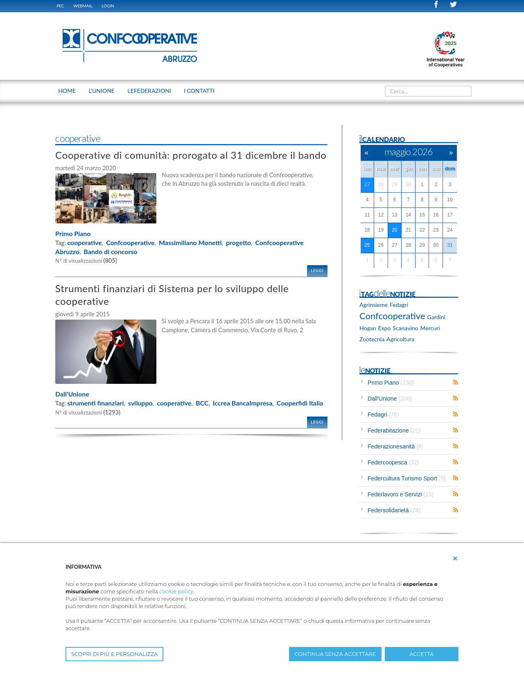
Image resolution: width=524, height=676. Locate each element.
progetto (238, 242)
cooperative (84, 242)
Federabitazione (394, 430)
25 (367, 245)
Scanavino (405, 327)
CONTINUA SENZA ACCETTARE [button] (335, 654)
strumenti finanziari (95, 403)
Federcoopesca (393, 462)
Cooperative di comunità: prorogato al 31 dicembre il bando (191, 155)
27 (367, 184)
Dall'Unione (72, 394)
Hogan (367, 327)
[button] (455, 558)
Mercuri (430, 327)
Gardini (436, 316)
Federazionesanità (395, 446)
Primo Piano (72, 233)
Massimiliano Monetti (190, 242)
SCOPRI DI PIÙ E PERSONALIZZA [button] (114, 654)
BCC (202, 403)
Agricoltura (400, 339)
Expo (384, 327)
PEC (60, 5)
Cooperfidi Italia (300, 403)
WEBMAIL (83, 5)
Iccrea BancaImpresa (243, 403)
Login (108, 5)
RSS (455, 382)
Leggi (317, 270)
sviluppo (140, 403)
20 (394, 230)
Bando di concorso (110, 251)
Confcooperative (130, 242)
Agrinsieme (373, 304)
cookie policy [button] (176, 591)
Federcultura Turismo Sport (407, 478)
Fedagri (399, 304)
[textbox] (425, 91)
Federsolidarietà (394, 510)
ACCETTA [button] (422, 654)
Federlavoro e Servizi (401, 494)
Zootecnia (371, 339)
